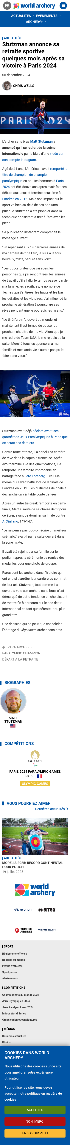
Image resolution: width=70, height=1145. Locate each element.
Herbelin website (47, 930)
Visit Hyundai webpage (23, 909)
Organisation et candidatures (19, 1019)
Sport (8, 946)
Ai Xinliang (10, 521)
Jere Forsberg (34, 476)
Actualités (21, 16)
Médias (9, 1029)
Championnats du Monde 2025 (20, 995)
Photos (6, 1042)
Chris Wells (23, 86)
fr (7, 5)
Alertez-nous (10, 978)
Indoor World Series (14, 1013)
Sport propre (9, 972)
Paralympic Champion (21, 653)
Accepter (35, 1110)
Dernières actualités (50, 809)
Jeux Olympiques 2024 (16, 1001)
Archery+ (34, 22)
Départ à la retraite (20, 659)
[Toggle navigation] (63, 5)
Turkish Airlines (23, 930)
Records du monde (13, 960)
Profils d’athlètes (12, 966)
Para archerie (19, 647)
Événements (46, 16)
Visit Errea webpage (47, 909)
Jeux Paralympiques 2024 (17, 1007)
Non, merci (35, 1121)
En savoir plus (35, 1133)
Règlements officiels (14, 953)
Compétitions (14, 987)
